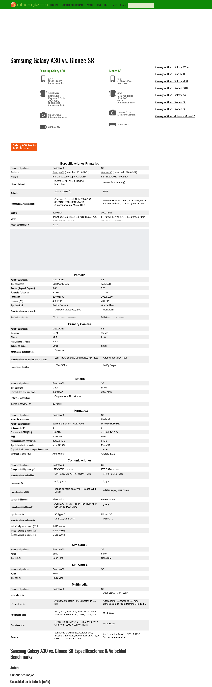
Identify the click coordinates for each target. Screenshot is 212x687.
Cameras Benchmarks (72, 5)
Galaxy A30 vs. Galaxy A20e (172, 67)
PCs (99, 5)
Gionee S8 (106, 172)
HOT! (106, 5)
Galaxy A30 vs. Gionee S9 (170, 109)
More (115, 5)
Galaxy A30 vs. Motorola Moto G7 (175, 116)
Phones (89, 5)
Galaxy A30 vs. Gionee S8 (170, 102)
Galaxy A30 (58, 70)
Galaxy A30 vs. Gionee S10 (171, 88)
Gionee (113, 70)
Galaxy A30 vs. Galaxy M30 (171, 81)
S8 (119, 70)
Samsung (45, 70)
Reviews (54, 5)
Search (123, 5)
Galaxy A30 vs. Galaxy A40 (171, 95)
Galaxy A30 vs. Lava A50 (170, 74)
